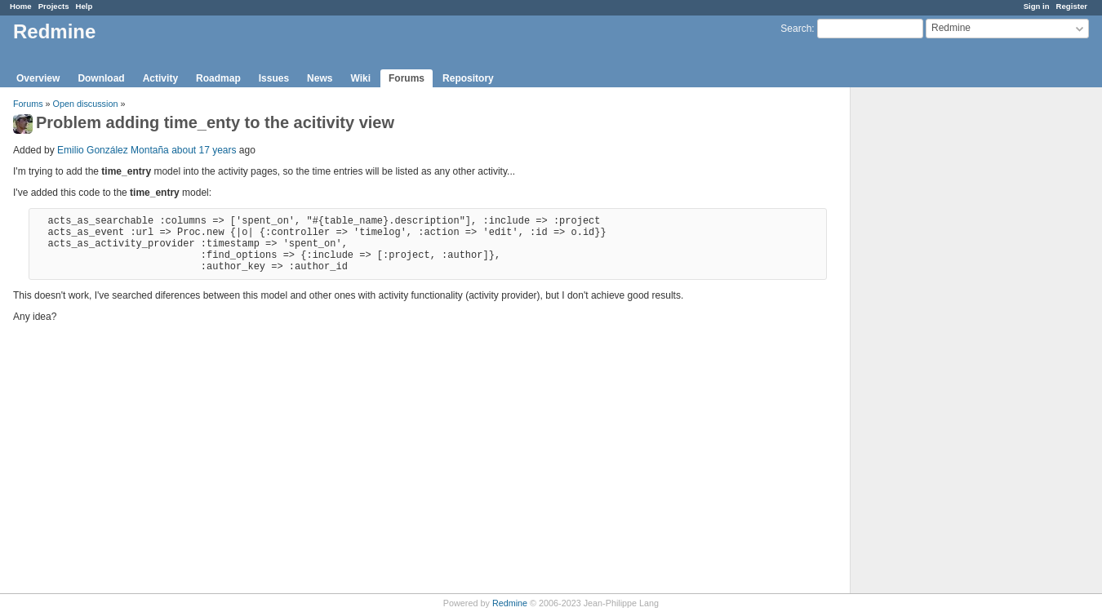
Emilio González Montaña (113, 150)
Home (21, 6)
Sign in (1037, 6)
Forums (406, 78)
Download (101, 78)
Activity (160, 78)
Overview (38, 78)
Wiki (360, 78)
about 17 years (203, 150)
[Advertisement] (932, 343)
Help (84, 6)
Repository (468, 78)
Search (795, 28)
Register (1071, 6)
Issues (274, 78)
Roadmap (218, 78)
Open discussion (85, 104)
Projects (53, 6)
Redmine (509, 603)
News (319, 78)
